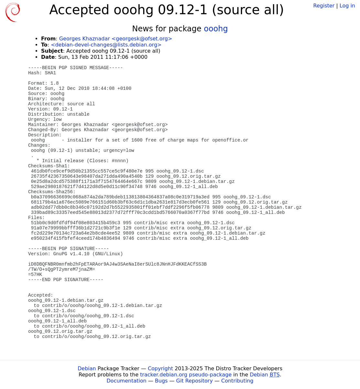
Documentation (126, 381)
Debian (87, 368)
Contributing (237, 381)
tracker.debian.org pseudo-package (186, 375)
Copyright (160, 368)
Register (323, 6)
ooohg (216, 28)
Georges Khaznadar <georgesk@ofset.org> (115, 39)
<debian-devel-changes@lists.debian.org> (106, 45)
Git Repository (194, 381)
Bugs (161, 381)
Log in (347, 6)
